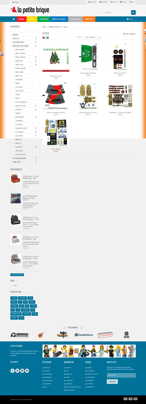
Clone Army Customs (21, 128)
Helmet (32, 302)
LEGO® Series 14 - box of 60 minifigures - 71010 (31, 219)
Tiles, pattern (19, 91)
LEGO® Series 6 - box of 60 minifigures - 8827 (31, 238)
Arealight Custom (20, 106)
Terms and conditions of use (73, 387)
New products (16, 169)
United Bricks (19, 151)
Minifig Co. (18, 143)
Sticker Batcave (56, 149)
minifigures (27, 314)
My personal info (48, 380)
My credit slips (48, 374)
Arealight (89, 368)
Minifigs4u (18, 139)
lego (21, 306)
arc (18, 310)
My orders (47, 371)
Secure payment (70, 390)
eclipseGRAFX (19, 136)
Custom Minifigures (19, 158)
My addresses (47, 377)
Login (132, 2)
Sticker (17, 94)
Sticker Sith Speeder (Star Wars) (56, 113)
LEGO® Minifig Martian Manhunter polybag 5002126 (30, 198)
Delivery (68, 377)
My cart (113, 2)
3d (12, 310)
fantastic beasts (16, 314)
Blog (12, 280)
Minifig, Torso (19, 64)
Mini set (17, 98)
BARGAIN (15, 34)
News (15, 285)
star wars (14, 306)
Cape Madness (19, 121)
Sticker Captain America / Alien (88, 113)
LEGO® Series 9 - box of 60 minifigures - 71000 (31, 258)
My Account (92, 2)
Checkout (123, 2)
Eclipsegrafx (90, 380)
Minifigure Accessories (21, 46)
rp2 (33, 310)
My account (47, 362)
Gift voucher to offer (56, 76)
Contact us (68, 368)
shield (34, 314)
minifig (14, 298)
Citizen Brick (19, 124)
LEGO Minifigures (18, 42)
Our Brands (73, 327)
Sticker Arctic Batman (120, 73)
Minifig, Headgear (20, 57)
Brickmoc (18, 113)
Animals (17, 83)
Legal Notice (69, 384)
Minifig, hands (19, 72)
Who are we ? (69, 374)
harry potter (22, 298)
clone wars (25, 310)
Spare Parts (17, 162)
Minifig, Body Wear (20, 68)
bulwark (14, 318)
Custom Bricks (19, 132)
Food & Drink (18, 79)
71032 (33, 306)
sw (20, 302)
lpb (27, 306)
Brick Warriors (19, 117)
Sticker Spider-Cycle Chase (88, 73)
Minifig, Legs (18, 76)
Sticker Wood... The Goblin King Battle (120, 113)
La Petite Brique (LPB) (21, 102)
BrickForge (18, 109)
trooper (14, 302)
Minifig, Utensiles (20, 53)
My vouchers (47, 384)
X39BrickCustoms (20, 154)
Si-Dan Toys (18, 147)
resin (30, 298)
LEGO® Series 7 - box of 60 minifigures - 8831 (31, 177)
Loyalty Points (69, 380)
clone (21, 318)
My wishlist (103, 2)
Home (67, 371)
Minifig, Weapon (19, 50)
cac (25, 302)
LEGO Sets (16, 38)
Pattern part (19, 87)
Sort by (79, 37)
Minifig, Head (18, 61)
